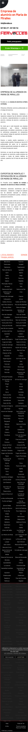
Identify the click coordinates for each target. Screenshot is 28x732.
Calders (21, 334)
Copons (21, 296)
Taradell (21, 264)
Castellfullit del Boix (7, 568)
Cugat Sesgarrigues (21, 339)
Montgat (7, 369)
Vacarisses (7, 525)
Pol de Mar (7, 511)
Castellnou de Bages (7, 477)
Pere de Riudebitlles (21, 304)
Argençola (21, 474)
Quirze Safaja (7, 505)
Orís (7, 389)
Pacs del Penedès (21, 578)
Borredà (7, 427)
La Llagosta (21, 498)
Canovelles (21, 400)
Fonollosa (7, 435)
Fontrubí (7, 364)
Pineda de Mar (21, 397)
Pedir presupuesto (14, 41)
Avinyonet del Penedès (21, 373)
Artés (7, 726)
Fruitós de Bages (7, 501)
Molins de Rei (7, 395)
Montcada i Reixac (7, 283)
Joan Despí (7, 408)
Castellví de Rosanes (21, 317)
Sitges (7, 384)
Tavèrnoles (7, 264)
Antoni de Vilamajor (7, 411)
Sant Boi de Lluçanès (7, 328)
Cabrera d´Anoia (21, 424)
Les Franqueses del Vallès (21, 535)
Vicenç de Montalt (7, 325)
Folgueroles (20, 450)
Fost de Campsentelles (21, 502)
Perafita (7, 466)
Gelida (7, 554)
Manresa (20, 278)
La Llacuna (7, 565)
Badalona (7, 578)
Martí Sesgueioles (7, 310)
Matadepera (7, 416)
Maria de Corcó (7, 547)
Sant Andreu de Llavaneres (21, 412)
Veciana (7, 516)
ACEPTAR (21, 657)
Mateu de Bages (21, 307)
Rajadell (21, 581)
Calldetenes (20, 429)
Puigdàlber (7, 317)
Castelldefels (7, 563)
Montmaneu (7, 367)
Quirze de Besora (7, 508)
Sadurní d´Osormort (7, 494)
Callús (7, 429)
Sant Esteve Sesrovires (21, 487)
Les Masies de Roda (7, 534)
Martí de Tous (21, 350)
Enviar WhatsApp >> (14, 48)
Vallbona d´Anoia (21, 522)
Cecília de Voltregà (7, 345)
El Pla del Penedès (7, 377)
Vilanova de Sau (21, 345)
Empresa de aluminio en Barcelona (13, 55)
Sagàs (21, 471)
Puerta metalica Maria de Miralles (21, 727)
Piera (21, 463)
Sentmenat (7, 361)
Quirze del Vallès (21, 505)
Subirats (7, 527)
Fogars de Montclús (7, 453)
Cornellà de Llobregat (21, 550)
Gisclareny (21, 432)
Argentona (21, 442)
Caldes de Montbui (21, 302)
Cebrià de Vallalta (21, 325)
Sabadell (20, 491)
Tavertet (21, 261)
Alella (7, 275)
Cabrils (7, 278)
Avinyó (21, 299)
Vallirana (7, 519)
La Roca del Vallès (21, 539)
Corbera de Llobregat (7, 296)
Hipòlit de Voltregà (21, 347)
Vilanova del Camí (7, 289)
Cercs (7, 392)
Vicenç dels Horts (7, 323)
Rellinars (7, 581)
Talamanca (7, 267)
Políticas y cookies (7, 730)
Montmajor (21, 367)
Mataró (21, 572)
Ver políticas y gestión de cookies (15, 653)
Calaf (7, 336)
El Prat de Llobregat (21, 379)
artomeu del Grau (7, 331)
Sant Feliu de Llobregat (21, 483)
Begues (7, 468)
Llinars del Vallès (7, 530)
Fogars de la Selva (21, 453)
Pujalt (7, 439)
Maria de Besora (7, 270)
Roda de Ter (20, 723)
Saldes (21, 527)
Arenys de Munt (7, 445)
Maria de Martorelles (21, 544)
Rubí (7, 723)
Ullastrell (21, 547)
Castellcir (7, 572)
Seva (20, 384)
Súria (21, 525)
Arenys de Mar (21, 445)
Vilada (7, 514)
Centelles (21, 392)
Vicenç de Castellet (21, 447)
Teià (21, 286)
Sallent (7, 281)
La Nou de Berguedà (7, 498)
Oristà (21, 386)
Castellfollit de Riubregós (21, 569)
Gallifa (21, 468)
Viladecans (21, 575)
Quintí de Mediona (21, 508)
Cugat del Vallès (7, 342)
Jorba (21, 364)
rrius (21, 292)
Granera (7, 432)
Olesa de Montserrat (7, 557)
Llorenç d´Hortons (21, 479)
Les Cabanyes (7, 539)
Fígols (7, 456)
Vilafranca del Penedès (7, 292)
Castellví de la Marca (7, 320)
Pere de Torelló (21, 314)
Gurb (7, 272)
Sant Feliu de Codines (7, 487)
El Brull (21, 563)
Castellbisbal (7, 400)
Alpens (21, 272)
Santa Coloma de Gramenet (7, 550)
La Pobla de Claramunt (21, 494)
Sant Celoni (7, 544)
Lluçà (7, 474)
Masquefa (21, 416)
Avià (21, 427)
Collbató (21, 356)
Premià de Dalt (21, 565)
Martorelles (7, 418)
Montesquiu (20, 369)
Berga (21, 421)
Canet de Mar (7, 403)
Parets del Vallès (21, 466)
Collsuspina (7, 299)
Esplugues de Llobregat (7, 459)
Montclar (7, 372)
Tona (21, 353)
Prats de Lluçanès (21, 439)
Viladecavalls (7, 575)
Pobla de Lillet (7, 397)
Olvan (21, 389)
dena (20, 560)
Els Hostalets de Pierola (7, 380)
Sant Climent (21, 542)
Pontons (7, 442)
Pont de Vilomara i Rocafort (21, 435)
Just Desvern (7, 482)
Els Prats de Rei (21, 358)
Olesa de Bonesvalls (21, 557)
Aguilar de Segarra (7, 339)
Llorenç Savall (7, 479)
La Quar (7, 542)
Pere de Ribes (7, 307)
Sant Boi (20, 328)
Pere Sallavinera (21, 511)
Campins (21, 403)
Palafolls (21, 281)
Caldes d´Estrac (7, 302)
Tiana (21, 283)
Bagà (20, 275)
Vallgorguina (21, 519)
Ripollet (21, 408)
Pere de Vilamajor (7, 314)
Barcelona (7, 261)
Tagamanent (21, 267)
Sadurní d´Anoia (21, 342)
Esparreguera (7, 358)
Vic (21, 514)
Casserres (21, 459)
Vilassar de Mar (7, 353)
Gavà (21, 554)
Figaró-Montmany (21, 456)
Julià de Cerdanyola (21, 406)
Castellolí (7, 334)
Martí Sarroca (7, 350)
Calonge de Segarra (7, 406)
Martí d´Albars (21, 477)
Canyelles (7, 356)
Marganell (7, 421)
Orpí (7, 386)
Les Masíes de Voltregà (21, 531)
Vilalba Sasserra (7, 347)
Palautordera (7, 491)
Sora (7, 471)
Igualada (21, 270)
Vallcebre (7, 522)
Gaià (21, 361)
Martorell (21, 418)
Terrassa (7, 286)
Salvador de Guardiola (20, 311)
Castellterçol (21, 331)
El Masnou (21, 377)
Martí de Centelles (21, 320)
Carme (7, 463)
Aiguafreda (21, 336)
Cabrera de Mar (21, 289)
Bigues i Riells (7, 447)
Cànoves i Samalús (7, 450)
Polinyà (21, 395)
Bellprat (7, 424)
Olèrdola (7, 560)
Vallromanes (21, 516)
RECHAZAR (9, 657)
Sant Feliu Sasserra (7, 304)
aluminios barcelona (2, 55)
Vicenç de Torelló (21, 323)
